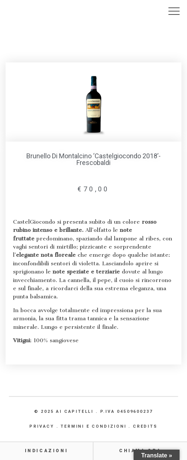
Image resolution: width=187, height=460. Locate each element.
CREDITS (145, 426)
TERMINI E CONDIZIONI (93, 426)
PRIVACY (41, 426)
